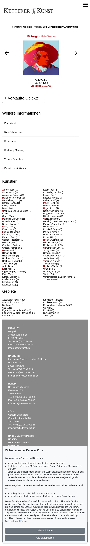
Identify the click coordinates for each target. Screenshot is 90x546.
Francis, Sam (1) (10, 237)
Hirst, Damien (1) (10, 255)
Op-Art (46, 308)
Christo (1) (7, 213)
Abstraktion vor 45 (11, 302)
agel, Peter (49, 208)
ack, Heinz (49, 203)
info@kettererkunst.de (19, 348)
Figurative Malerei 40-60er (15, 310)
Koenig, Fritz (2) (10, 284)
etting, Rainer (9, 232)
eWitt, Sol (49, 195)
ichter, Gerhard (51, 240)
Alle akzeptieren (45, 537)
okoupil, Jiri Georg (12, 219)
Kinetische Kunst (51, 300)
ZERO (46, 315)
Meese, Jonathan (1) (53, 205)
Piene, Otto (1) (50, 226)
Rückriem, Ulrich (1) (53, 245)
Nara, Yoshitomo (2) (53, 211)
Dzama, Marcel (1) (11, 224)
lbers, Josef (9, 189)
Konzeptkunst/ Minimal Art (56, 305)
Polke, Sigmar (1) (51, 232)
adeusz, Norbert (52, 261)
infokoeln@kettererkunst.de (21, 428)
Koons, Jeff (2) (50, 189)
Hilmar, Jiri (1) (9, 253)
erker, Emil (8, 250)
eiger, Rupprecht (11, 240)
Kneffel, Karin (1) (10, 279)
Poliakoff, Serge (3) (52, 229)
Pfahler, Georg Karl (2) (54, 224)
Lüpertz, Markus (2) (52, 197)
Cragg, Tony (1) (9, 216)
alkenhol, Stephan (12, 197)
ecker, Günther (51, 266)
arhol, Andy (50, 271)
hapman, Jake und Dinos (15, 211)
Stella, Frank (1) (51, 258)
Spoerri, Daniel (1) (52, 253)
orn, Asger (8, 263)
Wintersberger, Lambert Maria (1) (59, 277)
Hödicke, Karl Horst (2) (13, 258)
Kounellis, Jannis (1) (53, 192)
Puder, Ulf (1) (49, 237)
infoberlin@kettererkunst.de (21, 403)
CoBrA (5, 308)
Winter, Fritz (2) (50, 274)
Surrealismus (49, 313)
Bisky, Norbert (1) (10, 205)
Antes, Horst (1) (10, 192)
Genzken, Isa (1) (10, 242)
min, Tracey (9, 226)
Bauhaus (6, 305)
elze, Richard (50, 219)
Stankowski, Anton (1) (53, 255)
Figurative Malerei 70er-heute (16, 313)
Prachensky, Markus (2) (54, 234)
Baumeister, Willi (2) (12, 200)
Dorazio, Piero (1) (10, 221)
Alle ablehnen (45, 530)
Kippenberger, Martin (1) (14, 271)
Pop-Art (47, 310)
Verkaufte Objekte (21, 98)
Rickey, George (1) (52, 242)
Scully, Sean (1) (51, 250)
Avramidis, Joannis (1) (13, 195)
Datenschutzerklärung (15, 521)
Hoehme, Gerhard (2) (12, 261)
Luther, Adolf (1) (51, 200)
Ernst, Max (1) (9, 229)
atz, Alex (7, 269)
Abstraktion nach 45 (12, 300)
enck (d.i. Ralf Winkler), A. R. (58, 221)
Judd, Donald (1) (10, 266)
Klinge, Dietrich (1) (11, 277)
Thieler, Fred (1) (51, 263)
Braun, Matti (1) (9, 208)
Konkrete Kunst (50, 302)
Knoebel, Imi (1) (10, 282)
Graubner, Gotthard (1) (13, 245)
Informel (6, 315)
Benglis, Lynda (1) (11, 203)
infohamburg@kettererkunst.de (23, 375)
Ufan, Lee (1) (49, 269)
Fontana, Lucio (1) (11, 234)
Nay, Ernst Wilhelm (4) (54, 213)
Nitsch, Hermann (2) (53, 216)
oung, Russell (51, 279)
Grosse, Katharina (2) (12, 248)
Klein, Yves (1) (9, 274)
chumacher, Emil (52, 248)
